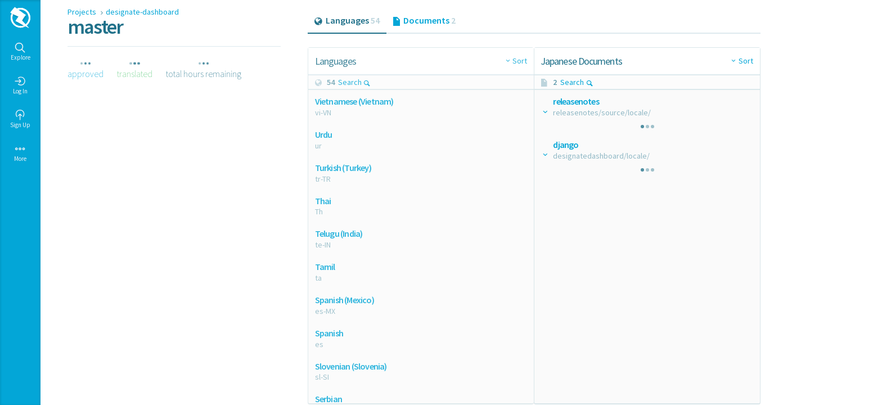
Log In (20, 85)
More (20, 153)
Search (354, 82)
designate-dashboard (142, 12)
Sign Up (20, 119)
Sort (519, 61)
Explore (20, 51)
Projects (83, 12)
